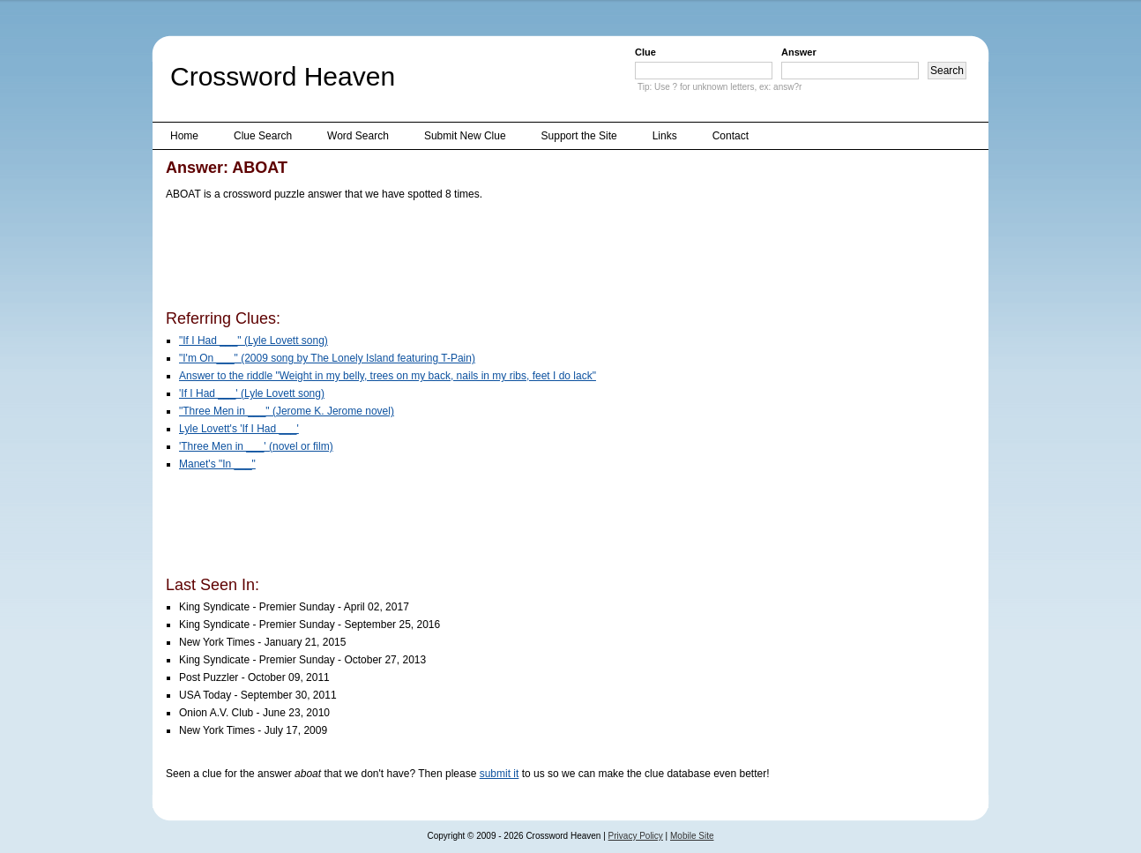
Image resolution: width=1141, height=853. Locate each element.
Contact (730, 136)
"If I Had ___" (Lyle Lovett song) (253, 340)
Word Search (358, 136)
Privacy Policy (635, 836)
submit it (499, 773)
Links (665, 136)
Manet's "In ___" (217, 464)
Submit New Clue (465, 136)
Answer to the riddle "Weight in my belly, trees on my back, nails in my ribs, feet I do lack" (387, 376)
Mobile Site (691, 836)
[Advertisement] (487, 258)
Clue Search (263, 136)
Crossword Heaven (282, 76)
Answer (799, 52)
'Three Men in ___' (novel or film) (256, 446)
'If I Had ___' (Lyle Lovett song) (251, 393)
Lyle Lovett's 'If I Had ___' (239, 429)
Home (184, 136)
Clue (645, 52)
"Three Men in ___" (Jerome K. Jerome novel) (286, 411)
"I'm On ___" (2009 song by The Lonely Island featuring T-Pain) (327, 358)
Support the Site (579, 136)
